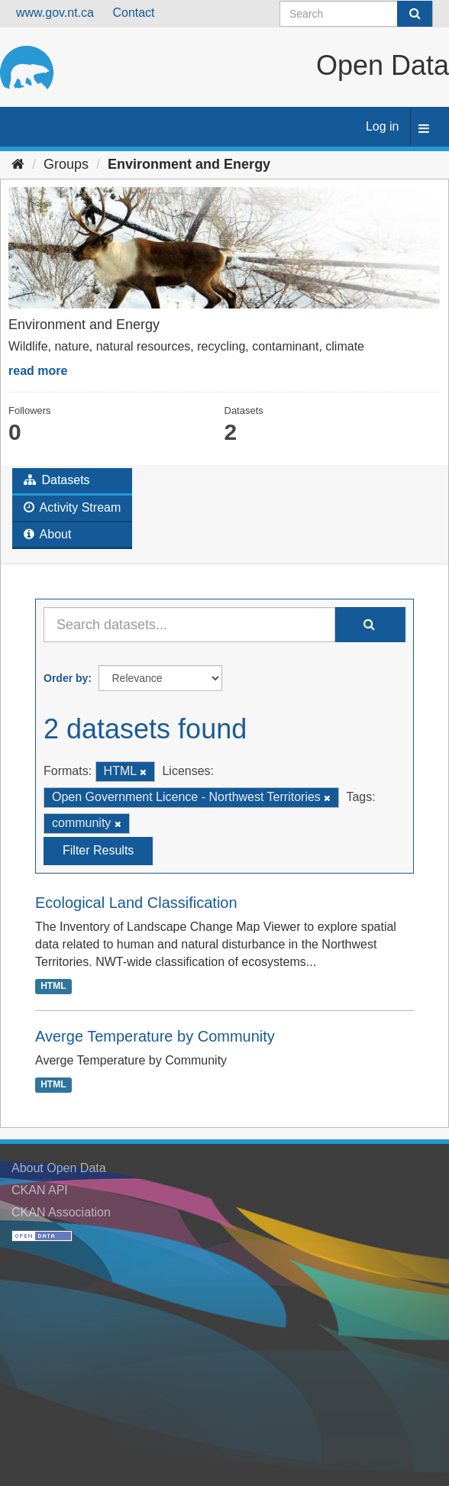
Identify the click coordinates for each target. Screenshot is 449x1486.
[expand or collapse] (424, 129)
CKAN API (39, 1190)
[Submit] (414, 14)
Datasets (57, 479)
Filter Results (98, 850)
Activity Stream (72, 507)
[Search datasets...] (189, 624)
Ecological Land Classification (136, 902)
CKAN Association (61, 1212)
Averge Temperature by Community (155, 1036)
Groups (66, 164)
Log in (382, 126)
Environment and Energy (189, 164)
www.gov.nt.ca (55, 12)
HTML (53, 986)
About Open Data (58, 1167)
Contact (133, 12)
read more (37, 370)
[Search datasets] (356, 14)
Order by (66, 678)
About (47, 534)
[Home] (17, 164)
